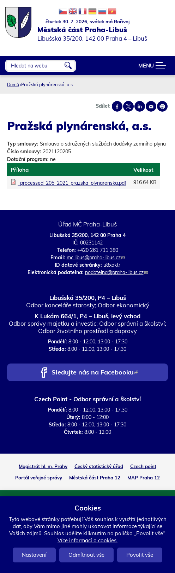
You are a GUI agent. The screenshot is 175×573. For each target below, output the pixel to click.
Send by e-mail (151, 106)
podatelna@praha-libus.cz (116, 272)
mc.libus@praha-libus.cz (96, 257)
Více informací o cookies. (87, 540)
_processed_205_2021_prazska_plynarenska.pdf (72, 183)
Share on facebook (117, 106)
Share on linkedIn (139, 106)
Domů (13, 84)
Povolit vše (139, 554)
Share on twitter (128, 106)
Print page (162, 106)
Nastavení (34, 554)
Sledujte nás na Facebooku (95, 373)
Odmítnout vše (86, 554)
